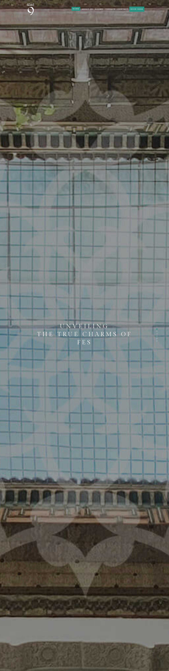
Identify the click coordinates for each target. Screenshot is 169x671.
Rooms (99, 9)
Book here (137, 9)
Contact (123, 9)
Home (76, 9)
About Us (87, 9)
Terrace (110, 9)
